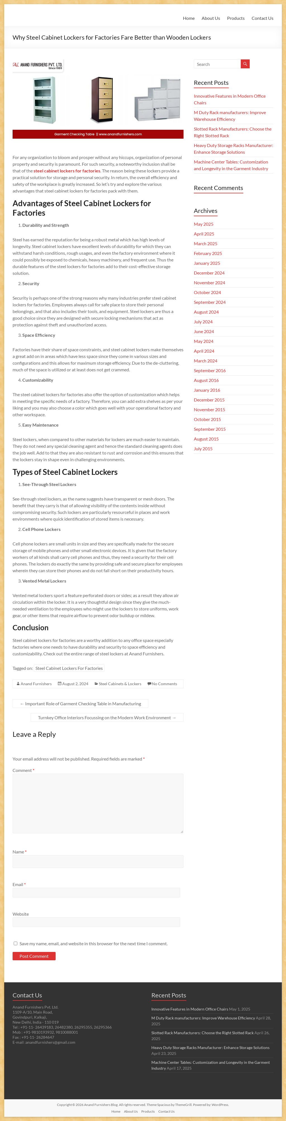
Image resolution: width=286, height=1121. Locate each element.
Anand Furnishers (36, 683)
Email (19, 884)
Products (236, 18)
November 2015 (209, 409)
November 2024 (209, 282)
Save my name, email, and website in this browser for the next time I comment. (94, 943)
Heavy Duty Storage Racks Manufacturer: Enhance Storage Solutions (210, 1047)
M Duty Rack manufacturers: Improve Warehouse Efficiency (203, 1018)
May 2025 (203, 224)
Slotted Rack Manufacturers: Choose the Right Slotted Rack (202, 1032)
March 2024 (205, 360)
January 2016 (207, 390)
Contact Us (262, 18)
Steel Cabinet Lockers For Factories (69, 668)
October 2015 (207, 419)
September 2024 (210, 302)
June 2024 (204, 331)
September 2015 (210, 429)
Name (20, 851)
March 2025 (205, 243)
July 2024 (203, 321)
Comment (23, 770)
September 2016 (210, 370)
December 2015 (209, 399)
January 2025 (207, 263)
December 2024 (209, 272)
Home (189, 18)
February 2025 (208, 253)
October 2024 (207, 292)
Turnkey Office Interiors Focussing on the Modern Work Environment (107, 717)
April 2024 (204, 350)
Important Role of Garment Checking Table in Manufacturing (80, 703)
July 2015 (203, 448)
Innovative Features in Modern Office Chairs (189, 1009)
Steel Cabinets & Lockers (120, 683)
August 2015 (206, 438)
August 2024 (206, 311)
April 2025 (204, 233)
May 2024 (203, 341)
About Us (211, 18)
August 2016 (206, 380)
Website (21, 913)
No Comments (164, 683)
